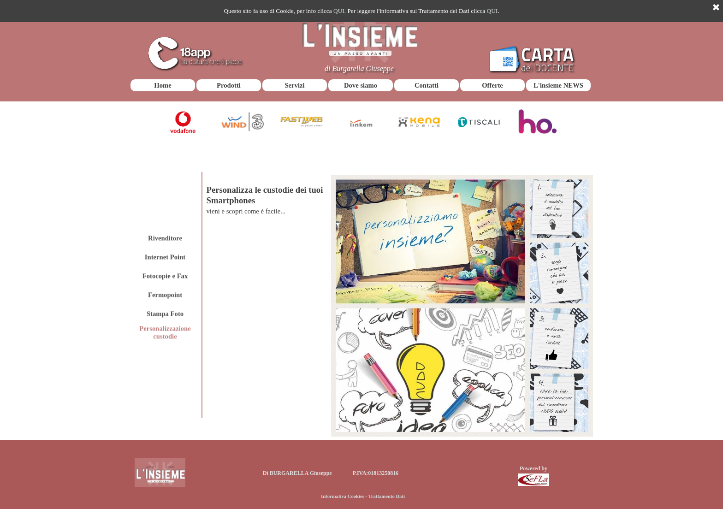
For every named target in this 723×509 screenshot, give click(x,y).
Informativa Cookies (342, 496)
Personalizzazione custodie (165, 295)
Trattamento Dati (386, 496)
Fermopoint (165, 257)
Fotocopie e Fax (165, 238)
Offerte (492, 85)
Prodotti (229, 85)
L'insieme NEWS (558, 85)
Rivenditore (165, 200)
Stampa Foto (165, 276)
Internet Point (165, 219)
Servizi (294, 85)
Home (162, 85)
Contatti (427, 85)
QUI (338, 10)
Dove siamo (360, 85)
